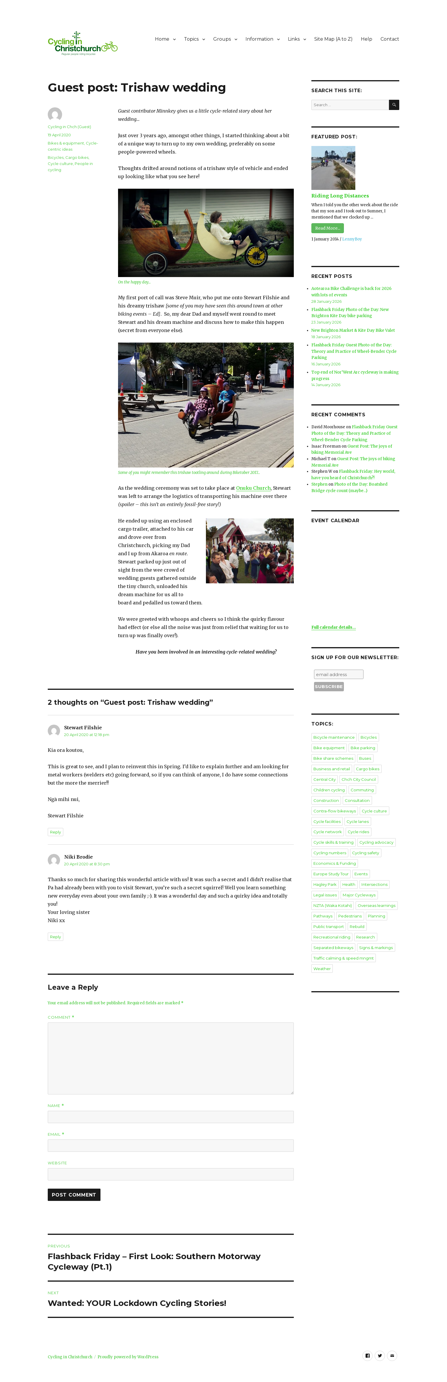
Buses (363, 753)
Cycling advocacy (375, 835)
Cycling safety (364, 845)
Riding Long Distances (339, 196)
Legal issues (355, 876)
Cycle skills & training (332, 835)
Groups (222, 39)
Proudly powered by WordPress (128, 1357)
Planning (350, 906)
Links (294, 39)
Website (57, 1163)
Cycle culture (60, 163)
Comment (61, 1017)
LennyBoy (352, 239)
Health (367, 865)
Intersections (325, 876)
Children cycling (328, 783)
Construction (325, 794)
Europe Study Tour (377, 855)
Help (366, 39)
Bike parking (362, 742)
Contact (390, 39)
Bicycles (56, 157)
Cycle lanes (357, 814)
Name (56, 1105)
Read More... (327, 228)
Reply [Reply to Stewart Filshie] (55, 832)
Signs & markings (375, 927)
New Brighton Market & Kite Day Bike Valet (352, 329)
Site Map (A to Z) (333, 39)
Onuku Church (253, 488)
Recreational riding (352, 917)
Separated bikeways (333, 927)
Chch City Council (358, 773)
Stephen (319, 480)
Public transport (379, 906)
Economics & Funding (333, 855)
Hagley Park (343, 865)
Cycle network (327, 824)
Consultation (356, 794)
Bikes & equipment (66, 143)
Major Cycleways (329, 886)
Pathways (365, 896)
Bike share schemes (332, 753)
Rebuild (320, 917)
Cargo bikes (76, 157)
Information (259, 39)
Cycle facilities (326, 814)
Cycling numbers (329, 845)
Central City (324, 773)
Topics (191, 39)
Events (319, 865)
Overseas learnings (331, 896)
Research (385, 917)
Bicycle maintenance (333, 732)
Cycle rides (357, 824)
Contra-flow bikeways (334, 804)
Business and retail (331, 763)
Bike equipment (328, 742)
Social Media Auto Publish (199, 1379)
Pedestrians (324, 906)
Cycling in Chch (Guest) (69, 126)
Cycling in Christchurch (70, 1357)
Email (56, 1134)
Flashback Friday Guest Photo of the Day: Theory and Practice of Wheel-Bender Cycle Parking (353, 350)
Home (162, 39)
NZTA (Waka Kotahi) (370, 886)
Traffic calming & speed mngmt (343, 937)
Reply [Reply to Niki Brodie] (55, 936)
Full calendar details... (333, 622)
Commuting (361, 783)
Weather (386, 937)
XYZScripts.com (256, 1379)
